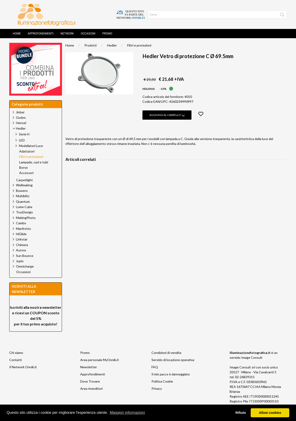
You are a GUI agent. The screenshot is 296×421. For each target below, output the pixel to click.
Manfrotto (23, 229)
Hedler (112, 45)
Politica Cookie (162, 381)
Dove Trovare (90, 381)
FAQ (154, 367)
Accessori (26, 173)
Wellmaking (24, 185)
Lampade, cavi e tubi (33, 162)
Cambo (21, 223)
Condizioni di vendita (166, 353)
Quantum (23, 201)
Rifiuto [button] (240, 413)
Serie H (24, 134)
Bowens (22, 191)
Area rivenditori (91, 388)
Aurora (21, 250)
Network (67, 33)
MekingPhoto (26, 218)
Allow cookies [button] (270, 413)
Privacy (156, 388)
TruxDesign (24, 212)
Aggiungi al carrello (167, 115)
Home (17, 33)
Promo (107, 33)
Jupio (20, 261)
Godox (21, 117)
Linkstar (22, 239)
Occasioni (88, 33)
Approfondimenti (41, 33)
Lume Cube (24, 207)
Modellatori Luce (31, 146)
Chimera (22, 245)
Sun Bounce (24, 256)
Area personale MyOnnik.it (99, 360)
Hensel (21, 123)
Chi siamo (16, 353)
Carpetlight (24, 180)
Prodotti (90, 45)
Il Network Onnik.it (23, 367)
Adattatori (26, 151)
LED (22, 140)
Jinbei (20, 112)
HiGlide (21, 234)
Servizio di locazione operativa (172, 360)
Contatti (15, 360)
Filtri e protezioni (139, 45)
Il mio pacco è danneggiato (170, 374)
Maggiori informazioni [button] (127, 413)
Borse (23, 167)
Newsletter (88, 367)
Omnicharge (25, 266)
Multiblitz (22, 196)
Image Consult (251, 357)
